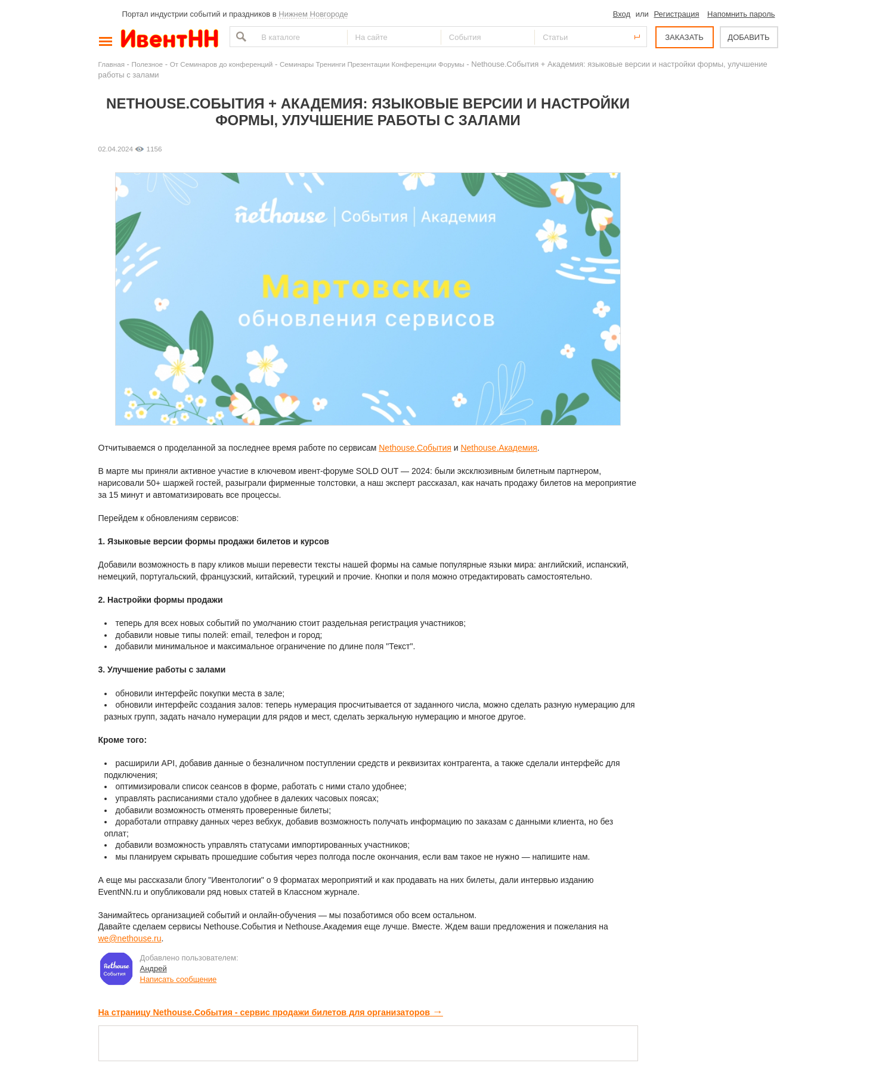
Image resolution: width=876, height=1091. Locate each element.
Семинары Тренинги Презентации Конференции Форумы (372, 64)
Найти (239, 37)
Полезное (147, 64)
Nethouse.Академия (498, 447)
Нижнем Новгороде (313, 14)
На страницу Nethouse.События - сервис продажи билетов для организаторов (270, 1012)
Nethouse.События (415, 447)
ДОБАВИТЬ (748, 37)
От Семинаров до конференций (221, 64)
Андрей (153, 968)
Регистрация (676, 14)
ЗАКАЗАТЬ (684, 37)
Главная (111, 64)
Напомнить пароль (741, 14)
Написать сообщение (178, 979)
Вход (621, 14)
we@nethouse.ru (130, 938)
